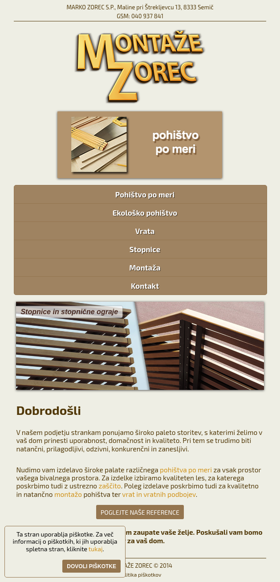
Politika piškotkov (140, 574)
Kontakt (144, 285)
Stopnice (145, 249)
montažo (68, 494)
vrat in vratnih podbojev (158, 494)
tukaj (96, 549)
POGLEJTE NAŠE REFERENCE (140, 512)
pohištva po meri (186, 470)
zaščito (110, 486)
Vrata (145, 230)
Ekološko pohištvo (145, 212)
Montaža (145, 267)
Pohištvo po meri (145, 194)
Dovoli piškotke (91, 566)
